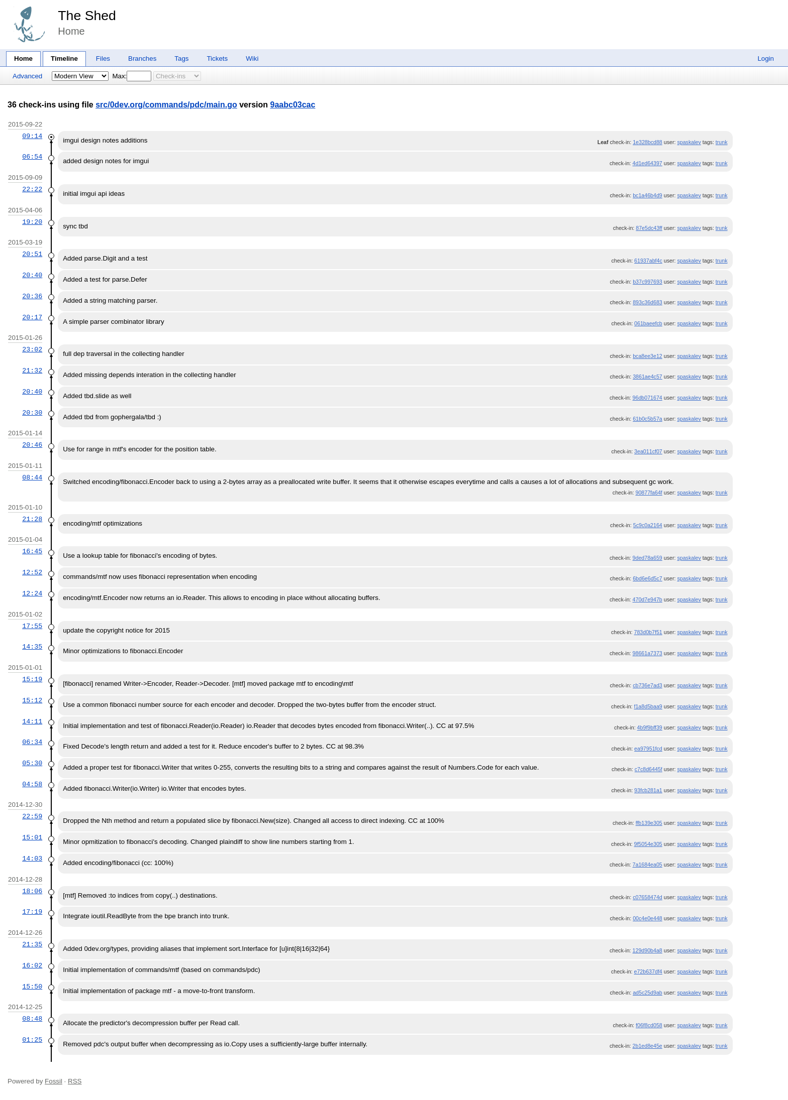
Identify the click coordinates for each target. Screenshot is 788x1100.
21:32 (32, 370)
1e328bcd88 (647, 142)
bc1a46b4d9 (647, 195)
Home (23, 58)
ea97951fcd (648, 749)
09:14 (32, 136)
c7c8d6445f (648, 769)
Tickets (217, 58)
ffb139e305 (649, 823)
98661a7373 (647, 653)
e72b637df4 (648, 971)
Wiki (252, 58)
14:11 (32, 721)
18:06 (32, 891)
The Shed (87, 15)
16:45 (32, 551)
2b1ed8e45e (647, 1046)
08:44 (32, 477)
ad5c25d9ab (647, 993)
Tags (181, 58)
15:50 (32, 986)
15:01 (32, 837)
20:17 (32, 317)
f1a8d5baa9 (648, 706)
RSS (74, 1081)
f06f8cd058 (649, 1025)
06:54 (32, 156)
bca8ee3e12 (647, 356)
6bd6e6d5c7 (647, 578)
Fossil (53, 1081)
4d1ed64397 (647, 163)
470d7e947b (647, 599)
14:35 (32, 646)
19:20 (32, 221)
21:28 (32, 519)
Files (103, 58)
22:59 (32, 816)
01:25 (32, 1039)
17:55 (32, 626)
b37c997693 (647, 282)
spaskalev (689, 142)
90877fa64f (648, 493)
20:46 (32, 444)
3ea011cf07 (648, 451)
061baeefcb (648, 323)
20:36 (32, 296)
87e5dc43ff (649, 228)
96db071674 (647, 398)
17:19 (32, 911)
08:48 (32, 1018)
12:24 (32, 593)
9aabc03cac (293, 104)
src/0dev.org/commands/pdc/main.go (166, 104)
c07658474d (647, 897)
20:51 (32, 254)
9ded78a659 (647, 558)
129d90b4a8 (647, 950)
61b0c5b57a (647, 419)
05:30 (32, 763)
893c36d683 (647, 302)
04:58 (32, 784)
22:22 (32, 189)
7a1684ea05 (647, 865)
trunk (722, 142)
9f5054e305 (648, 844)
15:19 (32, 679)
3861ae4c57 (647, 377)
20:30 (32, 412)
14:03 (32, 858)
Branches (142, 58)
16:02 (32, 965)
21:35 (32, 944)
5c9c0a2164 (647, 525)
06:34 (32, 742)
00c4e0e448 (647, 918)
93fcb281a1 (648, 790)
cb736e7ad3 (647, 685)
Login (765, 58)
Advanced (27, 76)
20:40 (32, 275)
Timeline (64, 58)
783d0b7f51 (648, 632)
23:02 (32, 349)
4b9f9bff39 (649, 727)
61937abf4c (648, 261)
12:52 (32, 572)
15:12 (32, 700)
